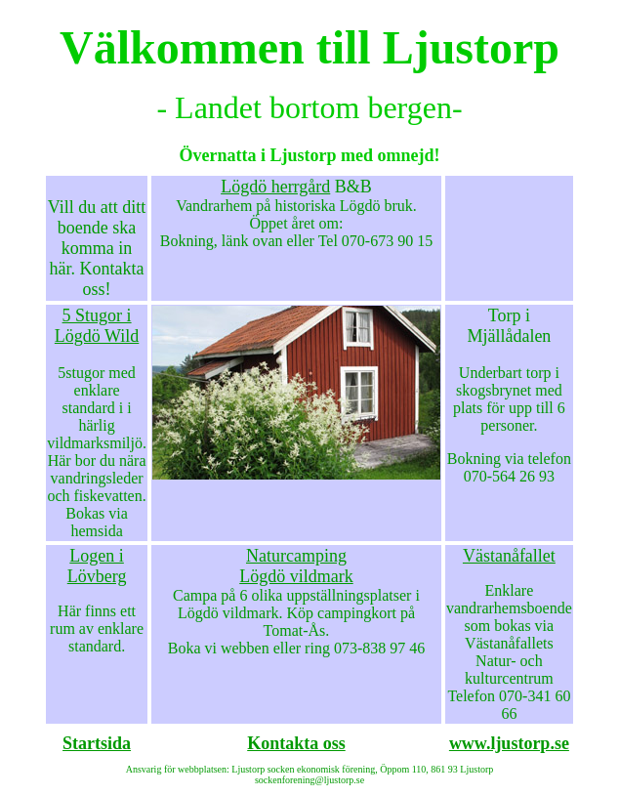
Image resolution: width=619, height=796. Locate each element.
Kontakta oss (296, 743)
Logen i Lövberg (97, 566)
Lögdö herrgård (275, 186)
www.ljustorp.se (509, 743)
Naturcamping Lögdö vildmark (295, 566)
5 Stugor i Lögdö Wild (97, 326)
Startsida (96, 743)
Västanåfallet (509, 556)
